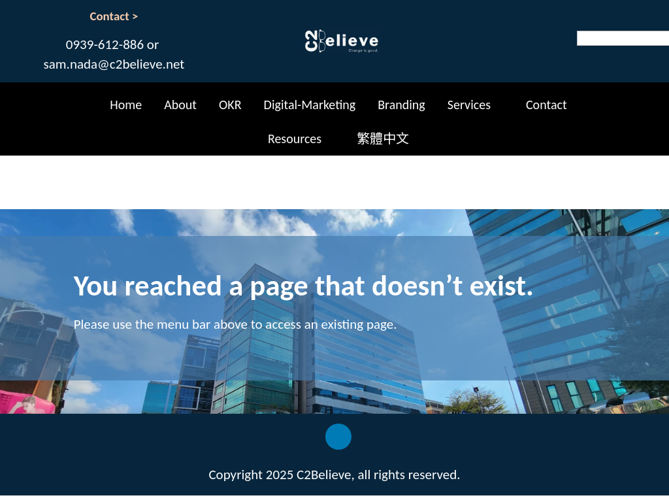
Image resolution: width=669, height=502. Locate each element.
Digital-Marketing (310, 104)
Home (126, 104)
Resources (294, 138)
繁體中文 (383, 138)
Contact (546, 104)
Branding (401, 104)
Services (469, 104)
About (180, 104)
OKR (230, 104)
